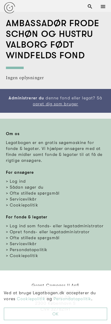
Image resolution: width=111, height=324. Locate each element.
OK (55, 314)
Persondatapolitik (72, 298)
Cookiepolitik (31, 298)
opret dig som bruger (55, 103)
